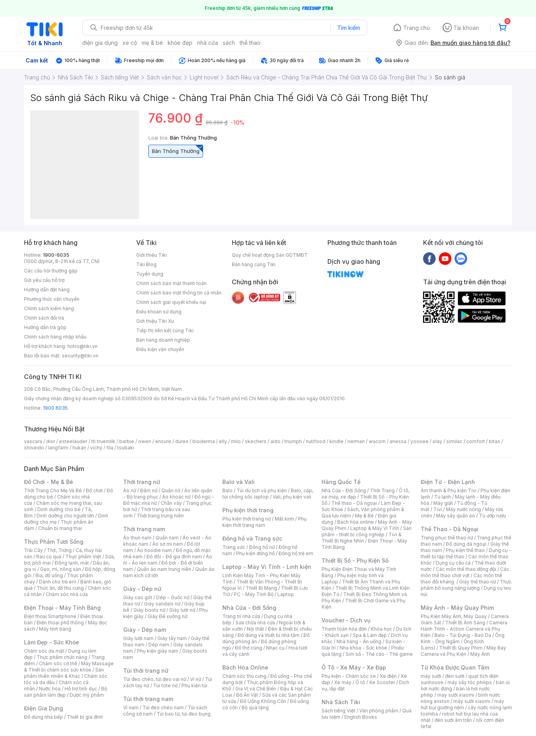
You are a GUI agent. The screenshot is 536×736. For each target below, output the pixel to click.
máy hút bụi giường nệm (462, 704)
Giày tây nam (172, 638)
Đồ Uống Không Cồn (263, 701)
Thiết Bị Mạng (261, 588)
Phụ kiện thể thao (465, 550)
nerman (356, 441)
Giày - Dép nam (144, 629)
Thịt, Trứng (59, 550)
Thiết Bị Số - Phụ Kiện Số (355, 560)
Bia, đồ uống (49, 575)
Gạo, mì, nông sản (60, 569)
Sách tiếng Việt (338, 711)
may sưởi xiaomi (455, 695)
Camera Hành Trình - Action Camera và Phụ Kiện (464, 629)
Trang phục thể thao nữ (447, 538)
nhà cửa (207, 42)
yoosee (419, 441)
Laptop (285, 594)
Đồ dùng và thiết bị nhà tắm (268, 635)
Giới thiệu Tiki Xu (155, 321)
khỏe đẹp (180, 42)
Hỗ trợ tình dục (81, 689)
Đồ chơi (94, 490)
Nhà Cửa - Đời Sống (249, 607)
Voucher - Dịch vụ (346, 620)
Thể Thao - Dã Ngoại (450, 529)
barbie (126, 441)
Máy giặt (443, 503)
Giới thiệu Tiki (151, 255)
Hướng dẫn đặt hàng (47, 290)
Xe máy (342, 682)
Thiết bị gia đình (85, 717)
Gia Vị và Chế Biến (255, 689)
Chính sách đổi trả (44, 318)
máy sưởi (431, 676)
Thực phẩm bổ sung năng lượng (466, 585)
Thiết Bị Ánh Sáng (465, 623)
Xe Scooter (382, 682)
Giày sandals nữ (162, 604)
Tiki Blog (146, 264)
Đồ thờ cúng (248, 648)
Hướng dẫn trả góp (45, 327)
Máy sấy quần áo (455, 516)
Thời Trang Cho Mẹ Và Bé (53, 490)
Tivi (437, 509)
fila (109, 448)
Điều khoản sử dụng (158, 312)
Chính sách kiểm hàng (49, 308)
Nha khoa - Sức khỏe (363, 648)
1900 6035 (55, 408)
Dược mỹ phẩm (87, 695)
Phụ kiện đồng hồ (255, 553)
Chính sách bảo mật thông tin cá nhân (179, 293)
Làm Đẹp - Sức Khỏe (51, 642)
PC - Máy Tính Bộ (254, 594)
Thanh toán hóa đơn (344, 629)
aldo (275, 441)
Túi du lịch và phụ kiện (262, 490)
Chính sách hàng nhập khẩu (55, 337)
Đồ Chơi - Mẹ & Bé (48, 481)
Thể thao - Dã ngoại (354, 503)
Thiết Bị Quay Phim (460, 648)
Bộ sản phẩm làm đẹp (65, 692)
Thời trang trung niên (160, 516)
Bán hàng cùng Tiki (253, 264)
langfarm (58, 448)
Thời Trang (382, 490)
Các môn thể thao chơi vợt (465, 572)
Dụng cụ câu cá (453, 563)
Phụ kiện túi (194, 685)
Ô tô (360, 682)
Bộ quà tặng (255, 707)
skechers (255, 441)
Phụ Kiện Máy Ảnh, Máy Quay (454, 616)
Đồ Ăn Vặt (247, 695)
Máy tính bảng (55, 629)
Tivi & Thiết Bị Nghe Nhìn (361, 538)
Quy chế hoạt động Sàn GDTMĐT (270, 255)
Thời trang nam (144, 529)
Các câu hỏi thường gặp (51, 271)
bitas (494, 441)
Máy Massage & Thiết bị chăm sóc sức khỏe (69, 667)
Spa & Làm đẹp (370, 635)
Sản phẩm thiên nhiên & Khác (64, 673)
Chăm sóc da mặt (44, 651)
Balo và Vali (238, 481)
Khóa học (381, 629)
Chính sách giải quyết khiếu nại (171, 302)
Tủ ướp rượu (492, 516)
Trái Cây (33, 550)
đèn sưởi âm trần (453, 720)
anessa (398, 441)
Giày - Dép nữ (142, 588)
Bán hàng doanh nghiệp (163, 340)
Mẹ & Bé (364, 516)
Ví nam (131, 707)
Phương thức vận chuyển (51, 299)
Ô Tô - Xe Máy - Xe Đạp (354, 667)
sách (229, 42)
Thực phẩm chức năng (62, 657)
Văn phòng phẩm (378, 711)
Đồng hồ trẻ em (296, 553)
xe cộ (129, 42)
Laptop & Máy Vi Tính (374, 528)
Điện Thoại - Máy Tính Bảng (62, 607)
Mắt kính (284, 519)
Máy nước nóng (463, 509)
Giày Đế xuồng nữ (167, 616)
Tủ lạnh (442, 497)
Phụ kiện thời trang (248, 510)
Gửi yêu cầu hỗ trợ (44, 280)
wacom (377, 441)
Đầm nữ (148, 490)
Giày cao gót (137, 597)
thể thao (250, 42)
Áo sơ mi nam (167, 544)
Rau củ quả (48, 556)
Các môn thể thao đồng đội (466, 569)
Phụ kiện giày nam (157, 651)
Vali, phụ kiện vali (292, 497)
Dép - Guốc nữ (172, 597)
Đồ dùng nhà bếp (43, 717)
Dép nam (158, 645)
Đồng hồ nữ (262, 547)
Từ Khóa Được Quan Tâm (455, 667)
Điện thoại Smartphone (50, 616)
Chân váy (171, 503)
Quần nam (167, 538)
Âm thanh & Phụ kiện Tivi (449, 490)
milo (236, 441)
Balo (227, 490)
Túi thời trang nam (148, 699)
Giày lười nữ (182, 610)
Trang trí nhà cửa (241, 616)
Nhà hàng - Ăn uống (358, 641)
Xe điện (388, 676)
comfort (475, 441)
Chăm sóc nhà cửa (67, 594)
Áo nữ (129, 490)
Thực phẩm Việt (83, 556)
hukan (79, 448)
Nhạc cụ (275, 648)
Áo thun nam (137, 538)
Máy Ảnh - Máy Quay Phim (457, 607)
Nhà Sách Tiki (341, 702)
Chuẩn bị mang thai (60, 528)
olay (437, 441)
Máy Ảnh (480, 654)
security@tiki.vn (80, 356)
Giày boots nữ (149, 610)
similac (454, 441)
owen (144, 441)
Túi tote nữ (165, 685)
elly (223, 441)
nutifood (315, 441)
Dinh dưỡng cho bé (59, 509)
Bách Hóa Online (245, 667)
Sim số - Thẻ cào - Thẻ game (379, 654)
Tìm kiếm (348, 27)
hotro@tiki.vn (82, 346)
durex (182, 441)
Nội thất (255, 629)
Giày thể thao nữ (477, 582)
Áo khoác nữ (176, 497)
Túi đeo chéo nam (163, 707)
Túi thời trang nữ (145, 670)
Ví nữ (195, 679)
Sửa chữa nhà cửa (255, 623)
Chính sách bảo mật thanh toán (171, 283)
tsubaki (125, 448)
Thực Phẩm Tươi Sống (53, 541)
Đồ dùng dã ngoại (466, 544)
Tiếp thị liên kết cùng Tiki (165, 330)
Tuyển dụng (149, 274)
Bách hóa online (355, 522)
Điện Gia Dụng (43, 708)
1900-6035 (56, 255)
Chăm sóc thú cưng (244, 676)
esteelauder (73, 441)
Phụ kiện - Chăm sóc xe (349, 676)
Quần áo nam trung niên (164, 569)
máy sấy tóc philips (469, 682)
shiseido (34, 448)
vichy (96, 448)
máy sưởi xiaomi (471, 701)
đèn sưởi (454, 676)
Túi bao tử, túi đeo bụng (184, 714)
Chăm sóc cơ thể (58, 663)
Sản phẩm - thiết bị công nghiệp (367, 531)
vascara (33, 441)
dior (50, 441)
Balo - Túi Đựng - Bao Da (462, 635)
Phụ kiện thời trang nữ (246, 519)
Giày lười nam (138, 638)
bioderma (203, 441)
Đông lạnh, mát (72, 563)
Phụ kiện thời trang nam (264, 522)
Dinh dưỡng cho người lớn (65, 516)
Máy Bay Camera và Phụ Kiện (463, 651)
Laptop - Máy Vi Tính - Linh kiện (266, 566)
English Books (360, 717)
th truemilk (103, 441)
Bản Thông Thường (177, 149)
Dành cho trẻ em (57, 582)
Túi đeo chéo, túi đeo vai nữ (154, 679)
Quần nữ (170, 490)
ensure (163, 441)
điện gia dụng (100, 42)
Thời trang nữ (141, 481)
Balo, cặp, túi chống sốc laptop (267, 494)
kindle (336, 441)
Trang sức (233, 547)
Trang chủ (416, 27)
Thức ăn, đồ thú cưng (60, 588)
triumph (293, 441)
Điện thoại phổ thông (60, 623)
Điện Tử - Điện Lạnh (448, 481)
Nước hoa (50, 689)
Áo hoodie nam (154, 550)
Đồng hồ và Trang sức (252, 538)
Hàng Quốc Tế (341, 481)
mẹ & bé (152, 42)
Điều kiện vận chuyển (160, 349)
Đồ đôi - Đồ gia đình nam (174, 556)
